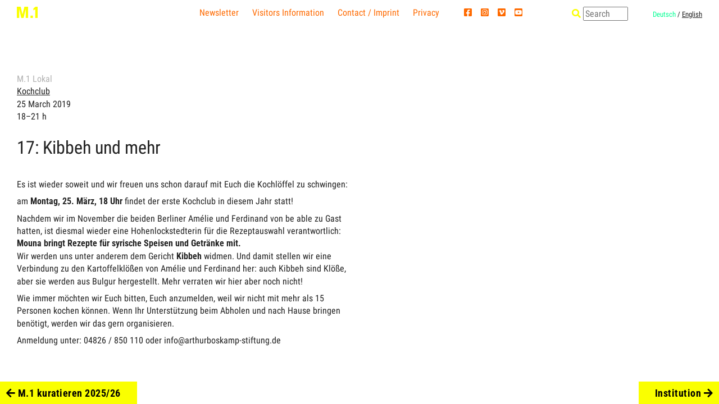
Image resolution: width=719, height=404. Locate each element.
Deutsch (664, 14)
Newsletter (219, 12)
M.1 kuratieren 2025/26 (63, 393)
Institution (684, 393)
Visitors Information (288, 12)
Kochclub (33, 91)
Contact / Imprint (368, 12)
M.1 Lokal (34, 79)
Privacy (426, 12)
